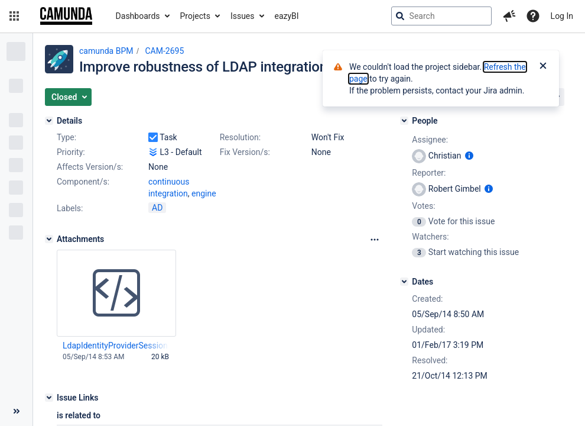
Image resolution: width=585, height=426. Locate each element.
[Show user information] (469, 155)
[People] (404, 121)
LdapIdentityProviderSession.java (116, 346)
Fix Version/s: (245, 152)
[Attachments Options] (374, 241)
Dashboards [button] (138, 16)
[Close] (543, 67)
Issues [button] (242, 16)
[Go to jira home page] (66, 16)
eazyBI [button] (287, 16)
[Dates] (404, 281)
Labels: (70, 209)
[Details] (49, 121)
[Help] (533, 16)
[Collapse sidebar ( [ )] (16, 411)
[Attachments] (49, 240)
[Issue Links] (49, 399)
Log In (562, 16)
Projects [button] (195, 16)
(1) (207, 193)
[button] (14, 16)
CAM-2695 (164, 51)
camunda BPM (106, 51)
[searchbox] (441, 16)
